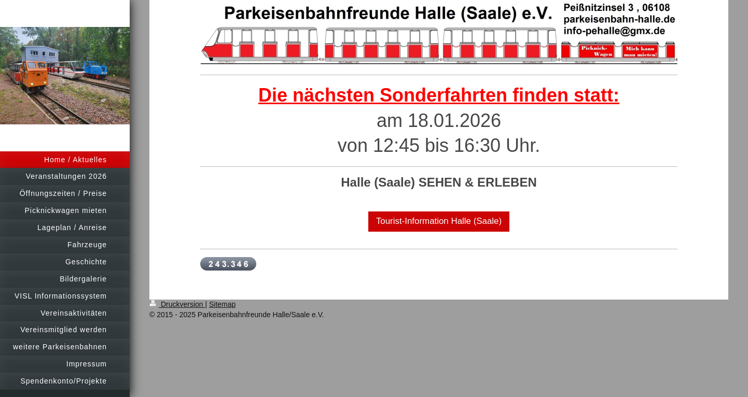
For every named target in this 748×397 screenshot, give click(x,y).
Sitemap (222, 304)
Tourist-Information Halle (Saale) (439, 221)
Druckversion (177, 304)
